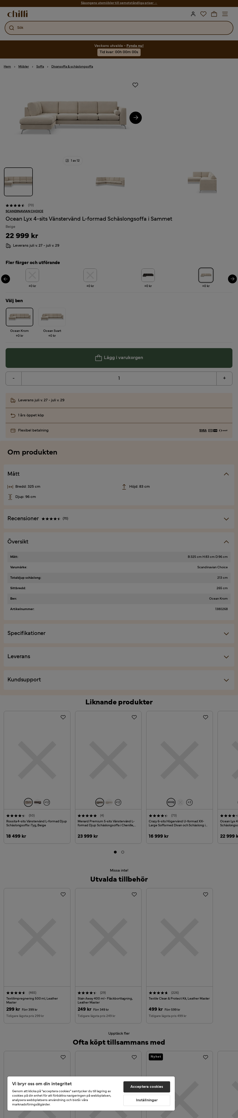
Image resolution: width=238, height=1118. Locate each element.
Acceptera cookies (146, 1087)
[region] (91, 1093)
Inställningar (147, 1100)
